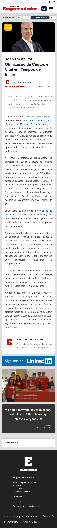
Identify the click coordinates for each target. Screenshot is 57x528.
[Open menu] (52, 8)
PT (54, 2)
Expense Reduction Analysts (35, 124)
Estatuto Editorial (20, 486)
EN (50, 2)
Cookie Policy (30, 522)
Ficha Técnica (18, 489)
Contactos (17, 501)
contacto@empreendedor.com (28, 506)
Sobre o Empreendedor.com (24, 482)
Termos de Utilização (21, 492)
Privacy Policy (11, 522)
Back (8, 27)
